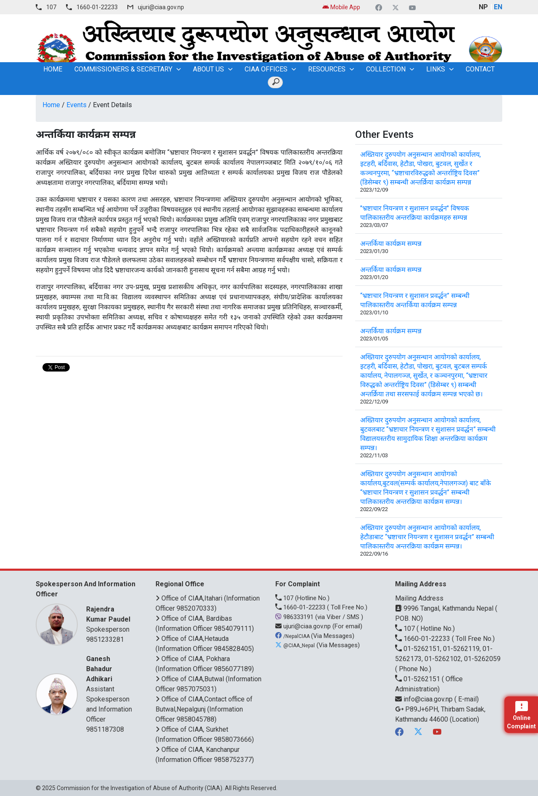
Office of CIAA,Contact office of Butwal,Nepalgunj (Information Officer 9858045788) (204, 709)
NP (483, 7)
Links (435, 69)
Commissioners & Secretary (123, 69)
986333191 (295, 617)
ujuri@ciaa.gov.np (161, 7)
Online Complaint (521, 715)
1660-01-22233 (97, 7)
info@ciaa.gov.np (424, 699)
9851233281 (105, 639)
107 (51, 7)
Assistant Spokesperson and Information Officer (110, 688)
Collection (386, 69)
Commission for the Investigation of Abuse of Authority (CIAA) (139, 788)
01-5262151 (418, 679)
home (52, 69)
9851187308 (105, 729)
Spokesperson (110, 618)
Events (76, 105)
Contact (480, 69)
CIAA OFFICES (266, 69)
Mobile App (341, 7)
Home (51, 105)
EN (498, 7)
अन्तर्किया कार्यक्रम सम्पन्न (391, 244)
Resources (326, 69)
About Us (208, 69)
